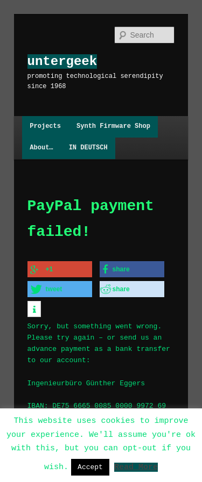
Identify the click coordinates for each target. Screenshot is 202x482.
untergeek (62, 61)
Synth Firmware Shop (113, 126)
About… (41, 148)
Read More (136, 466)
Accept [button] (90, 467)
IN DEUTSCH (88, 148)
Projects (45, 126)
